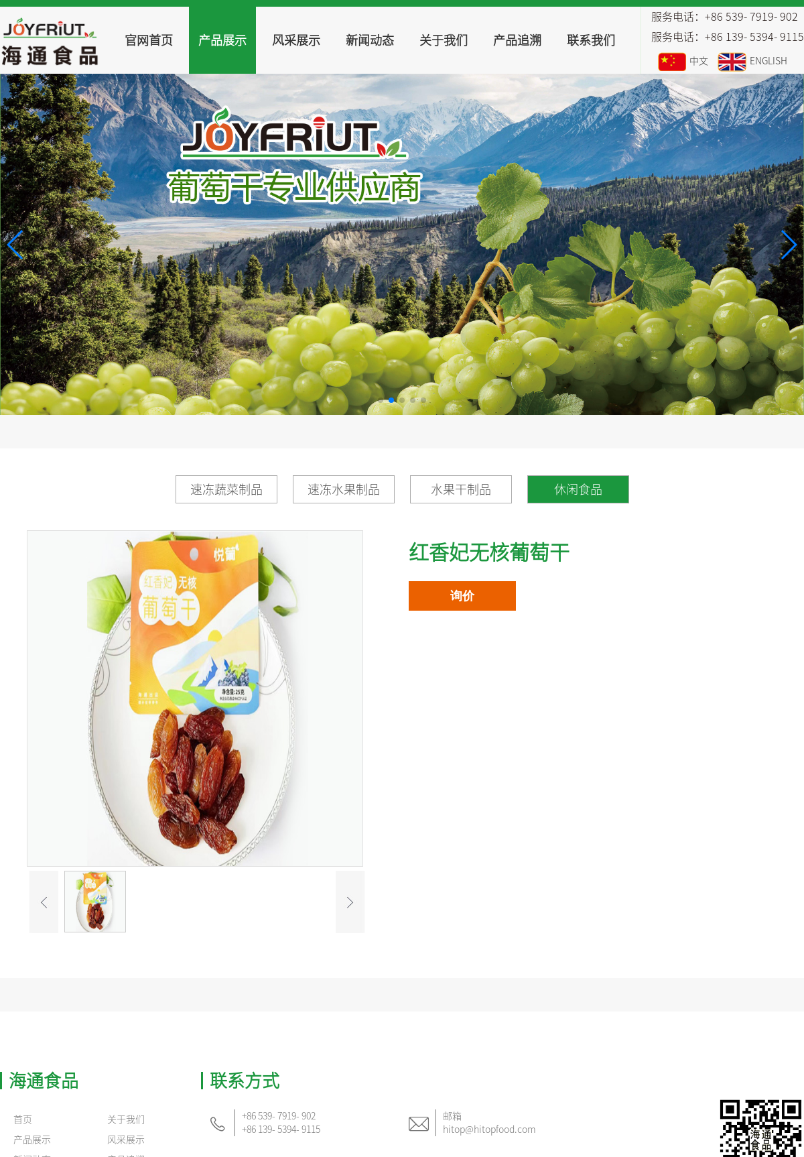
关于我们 (443, 40)
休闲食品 (578, 489)
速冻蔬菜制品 (226, 489)
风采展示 (296, 40)
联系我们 (591, 40)
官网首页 (149, 40)
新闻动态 (370, 40)
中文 (683, 61)
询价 (462, 596)
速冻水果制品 (344, 489)
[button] (16, 244)
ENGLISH (752, 61)
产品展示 (222, 40)
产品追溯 (517, 40)
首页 (22, 1119)
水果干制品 (461, 489)
